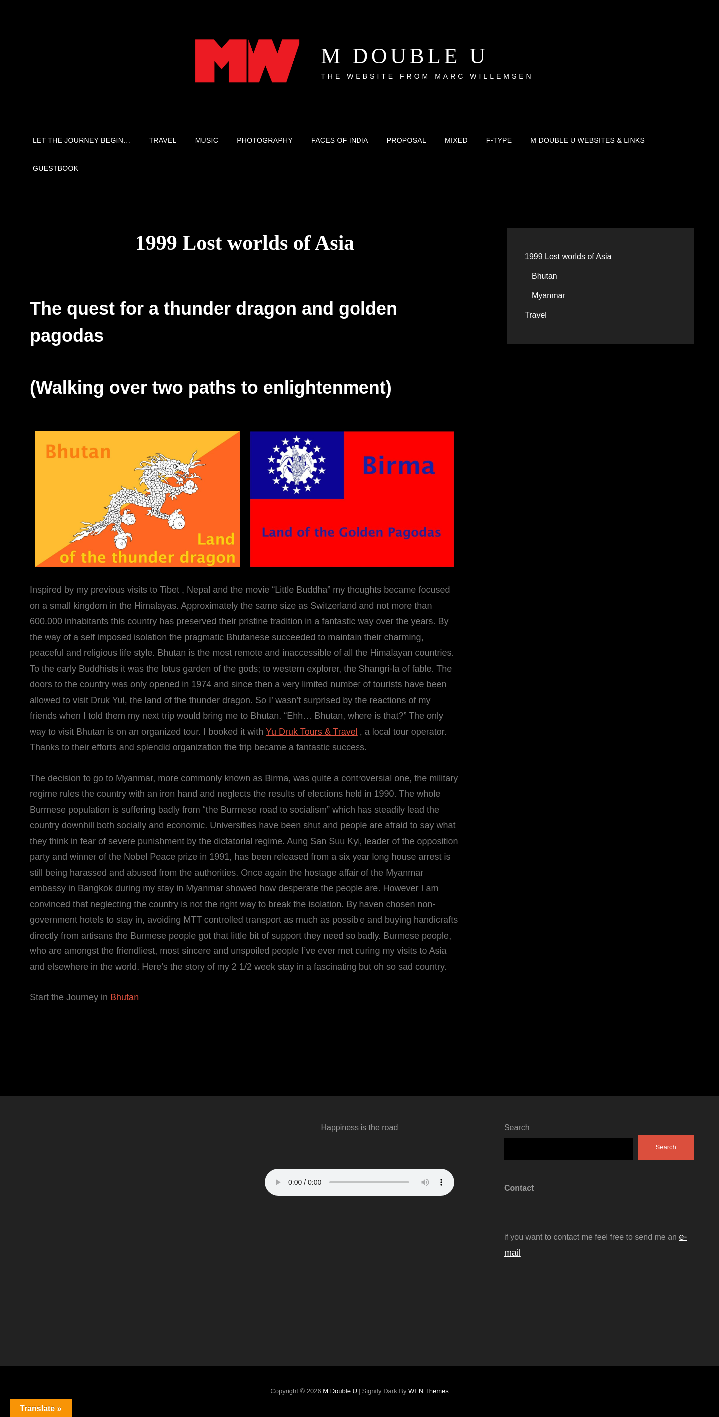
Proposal (406, 140)
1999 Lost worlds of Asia (568, 256)
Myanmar (548, 295)
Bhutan (124, 997)
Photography (265, 140)
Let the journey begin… (81, 140)
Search (517, 1127)
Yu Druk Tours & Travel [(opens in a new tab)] (312, 732)
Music (207, 140)
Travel (162, 140)
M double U (404, 56)
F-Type (499, 140)
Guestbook (55, 168)
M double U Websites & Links (587, 140)
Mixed (456, 140)
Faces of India (339, 140)
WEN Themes (428, 1391)
